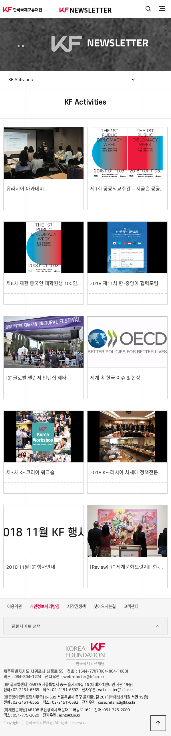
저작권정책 (76, 606)
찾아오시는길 (105, 606)
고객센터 (131, 606)
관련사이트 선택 (85, 626)
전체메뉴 (162, 8)
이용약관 (14, 606)
